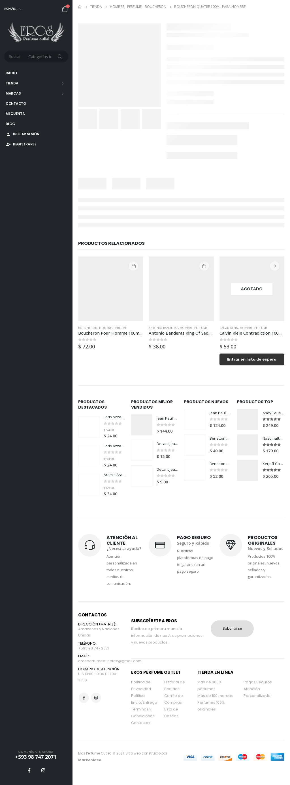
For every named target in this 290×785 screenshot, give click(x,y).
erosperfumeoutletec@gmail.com (110, 667)
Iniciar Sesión (22, 134)
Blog (10, 123)
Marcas (13, 93)
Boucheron (87, 328)
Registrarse (21, 144)
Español (11, 9)
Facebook (84, 705)
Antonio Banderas (163, 328)
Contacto (16, 103)
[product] (110, 289)
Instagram (96, 705)
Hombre (105, 328)
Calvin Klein (228, 328)
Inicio (11, 73)
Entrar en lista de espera (251, 359)
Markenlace (89, 765)
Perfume (120, 328)
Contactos (140, 728)
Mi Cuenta (15, 113)
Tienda (12, 83)
